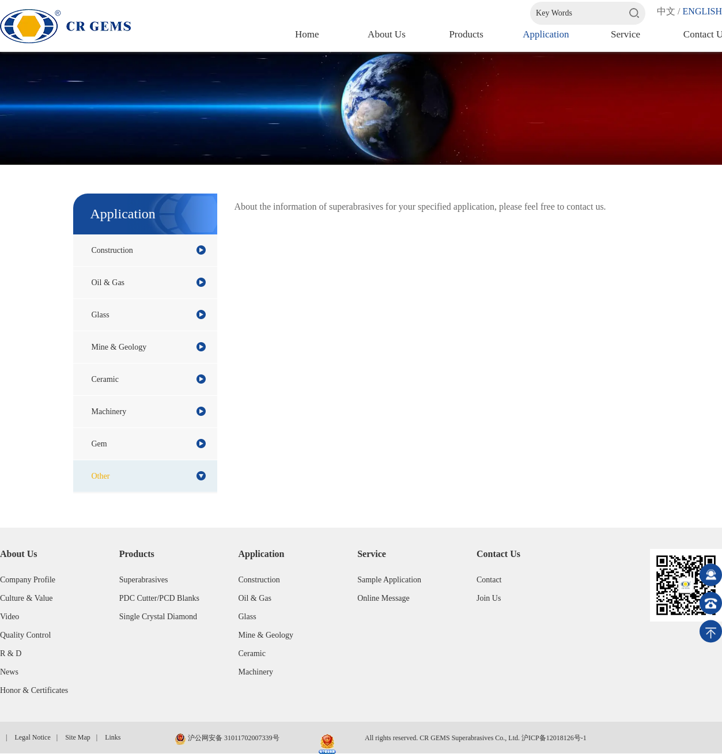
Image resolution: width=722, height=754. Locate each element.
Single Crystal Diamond (158, 616)
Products (466, 34)
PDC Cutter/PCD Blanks (159, 598)
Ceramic (149, 379)
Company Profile (27, 579)
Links (112, 737)
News (9, 672)
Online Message (383, 598)
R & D (10, 653)
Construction (149, 250)
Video (9, 616)
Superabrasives (143, 579)
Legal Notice (32, 737)
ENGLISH (702, 11)
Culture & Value (26, 598)
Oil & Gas (149, 282)
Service (625, 34)
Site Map (77, 737)
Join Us (489, 598)
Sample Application (389, 579)
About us (387, 34)
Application (546, 34)
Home (307, 34)
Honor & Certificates (34, 690)
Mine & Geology (149, 346)
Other (149, 475)
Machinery (149, 411)
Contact (489, 579)
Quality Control (25, 635)
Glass (149, 314)
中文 (666, 11)
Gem (149, 443)
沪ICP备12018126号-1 (554, 738)
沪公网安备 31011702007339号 (227, 739)
